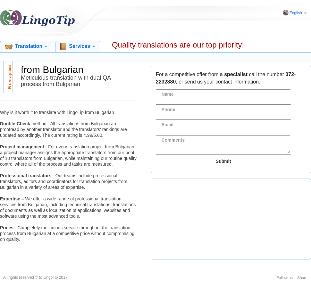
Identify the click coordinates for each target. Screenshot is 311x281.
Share (302, 278)
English (298, 13)
